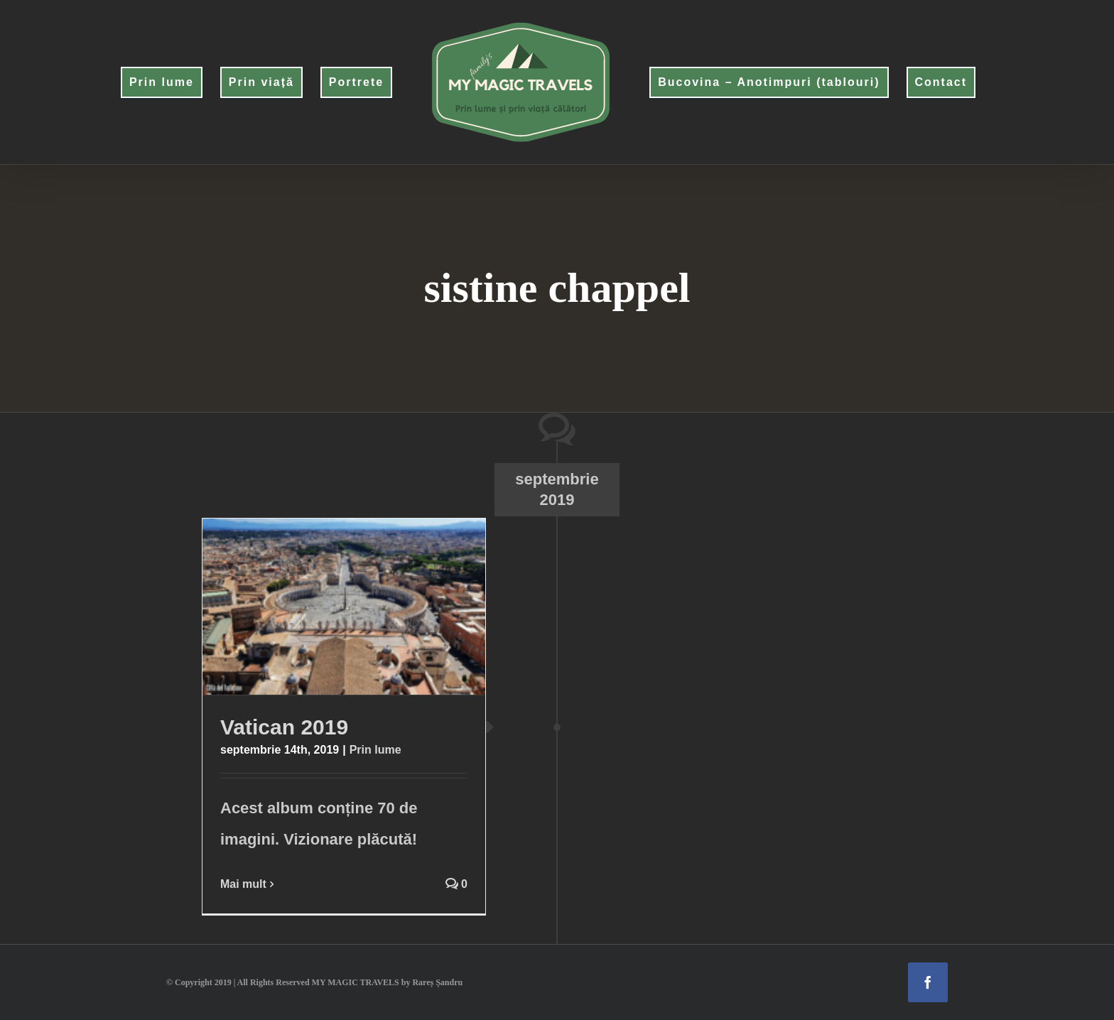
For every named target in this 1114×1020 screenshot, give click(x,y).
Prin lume (375, 750)
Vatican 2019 (284, 727)
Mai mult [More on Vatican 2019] (243, 884)
